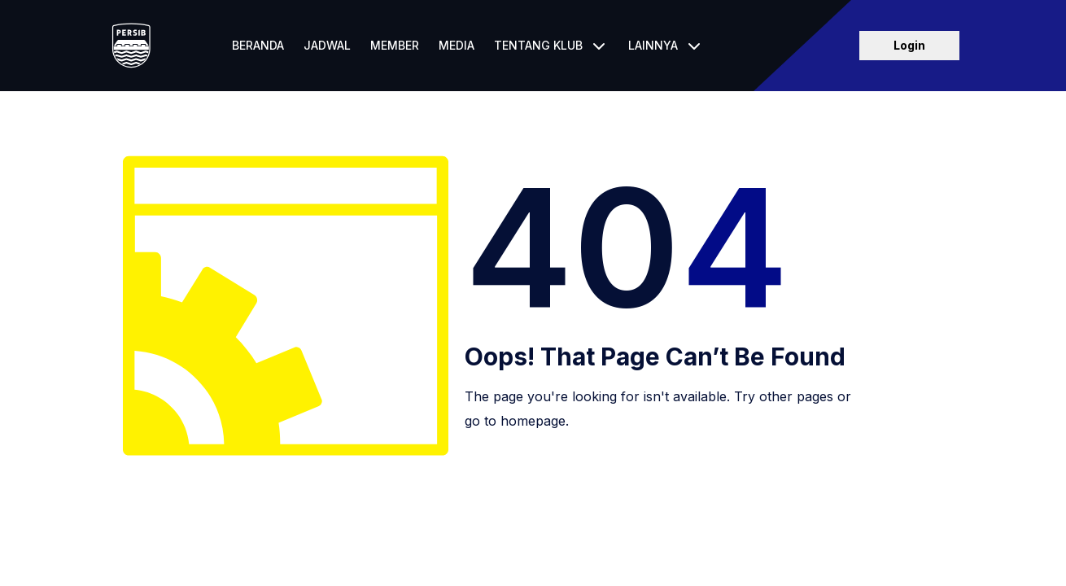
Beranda (258, 45)
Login (909, 45)
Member (394, 45)
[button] (551, 45)
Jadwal (327, 45)
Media (456, 45)
